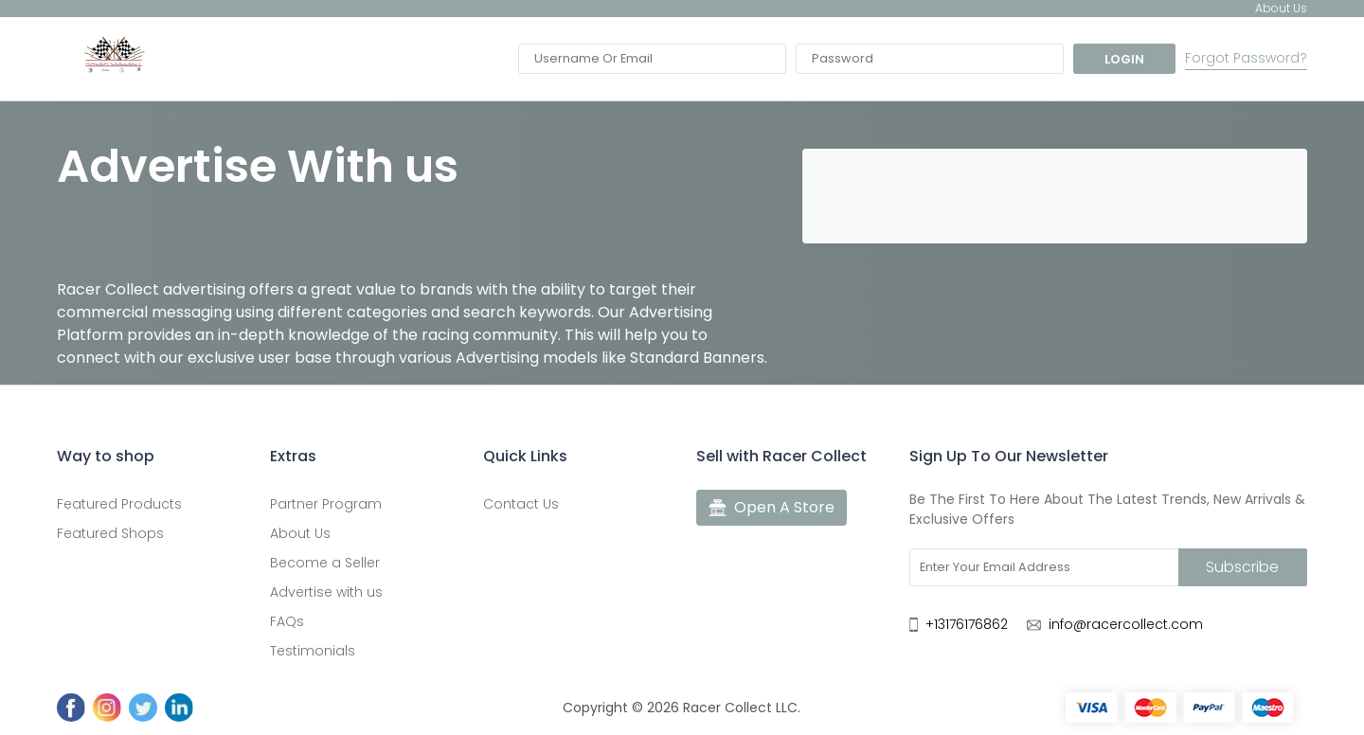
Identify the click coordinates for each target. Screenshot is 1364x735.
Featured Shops (110, 533)
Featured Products (119, 503)
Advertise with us (326, 592)
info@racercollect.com (1126, 624)
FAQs (287, 621)
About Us (300, 533)
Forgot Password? (1246, 58)
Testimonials (312, 650)
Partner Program (326, 503)
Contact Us (521, 503)
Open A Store (772, 507)
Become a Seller (325, 562)
